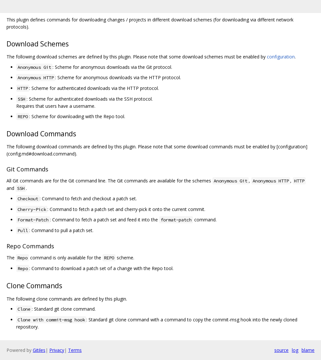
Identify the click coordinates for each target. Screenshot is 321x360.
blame (308, 350)
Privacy (56, 350)
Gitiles (39, 350)
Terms (75, 350)
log (295, 350)
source (281, 350)
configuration (281, 57)
